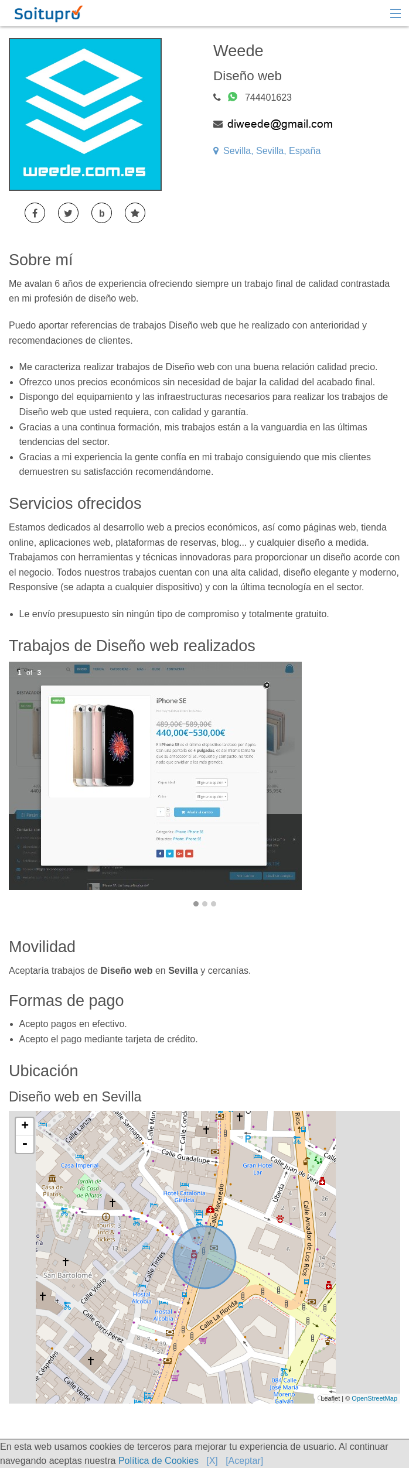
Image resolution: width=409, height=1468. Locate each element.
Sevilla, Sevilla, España (267, 151)
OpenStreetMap (374, 1398)
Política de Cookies (158, 1461)
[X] (212, 1461)
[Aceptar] (244, 1461)
